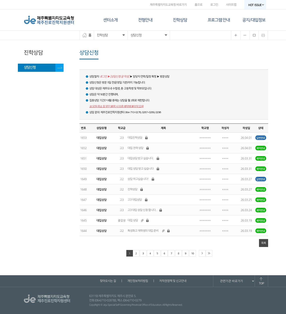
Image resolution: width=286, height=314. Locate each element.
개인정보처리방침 (137, 280)
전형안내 (145, 20)
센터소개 (110, 20)
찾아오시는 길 (108, 280)
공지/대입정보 (253, 20)
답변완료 (260, 138)
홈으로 (198, 4)
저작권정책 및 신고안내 (172, 280)
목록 (263, 243)
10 (192, 253)
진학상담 (180, 20)
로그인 (214, 4)
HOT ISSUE (256, 5)
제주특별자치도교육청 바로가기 (168, 4)
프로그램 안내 (219, 20)
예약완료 (260, 148)
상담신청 (30, 67)
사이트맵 (231, 4)
